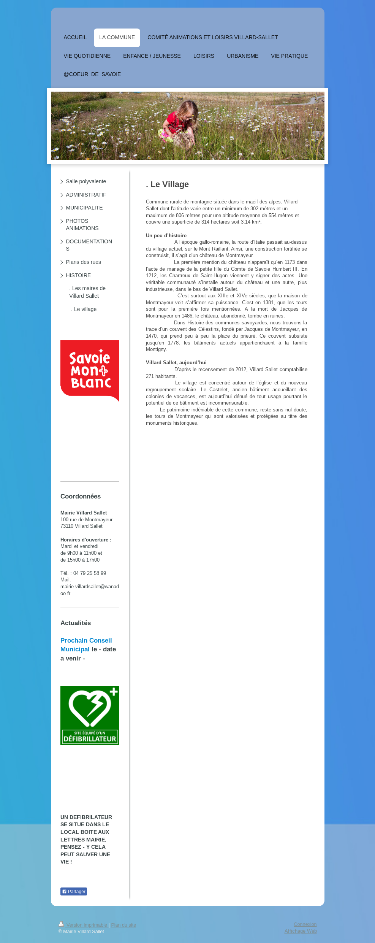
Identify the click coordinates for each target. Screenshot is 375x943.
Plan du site (123, 925)
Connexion (305, 924)
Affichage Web (301, 931)
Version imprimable (84, 925)
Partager (73, 891)
